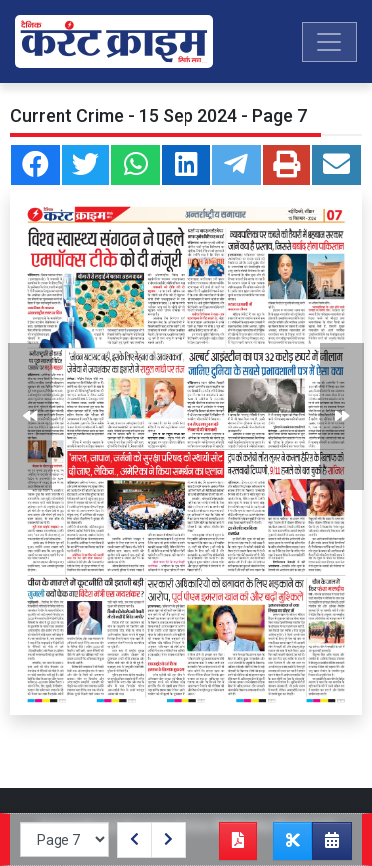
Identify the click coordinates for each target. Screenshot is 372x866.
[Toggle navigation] (329, 42)
